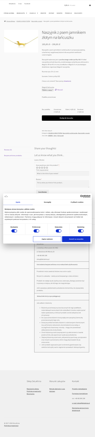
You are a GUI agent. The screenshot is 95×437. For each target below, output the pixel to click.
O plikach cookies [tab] (77, 202)
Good (44, 167)
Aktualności (12, 4)
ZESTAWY (51, 13)
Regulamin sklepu (33, 389)
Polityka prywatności (34, 391)
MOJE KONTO (78, 13)
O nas (20, 4)
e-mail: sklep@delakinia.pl (81, 403)
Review (39, 179)
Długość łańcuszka (48, 87)
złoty (55, 136)
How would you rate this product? (47, 165)
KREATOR (43, 13)
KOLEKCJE (33, 13)
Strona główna (10, 21)
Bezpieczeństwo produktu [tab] (13, 155)
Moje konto (30, 394)
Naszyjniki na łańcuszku (70, 133)
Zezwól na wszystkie (76, 239)
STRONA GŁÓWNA (9, 13)
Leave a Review (39, 160)
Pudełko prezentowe (49, 97)
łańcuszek (60, 136)
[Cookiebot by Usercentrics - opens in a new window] (81, 196)
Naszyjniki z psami (36, 21)
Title (42, 170)
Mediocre (40, 167)
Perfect (47, 167)
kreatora (67, 81)
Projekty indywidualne (79, 389)
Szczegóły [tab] (47, 202)
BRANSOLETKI (21, 13)
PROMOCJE (68, 13)
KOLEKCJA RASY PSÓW (23, 21)
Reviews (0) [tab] (8, 150)
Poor (37, 167)
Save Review (42, 192)
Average (42, 167)
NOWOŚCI (59, 13)
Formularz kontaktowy (80, 394)
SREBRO (50, 136)
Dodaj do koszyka (66, 118)
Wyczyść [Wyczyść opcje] (60, 90)
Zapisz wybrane (47, 239)
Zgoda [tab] (18, 202)
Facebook (27, 4)
